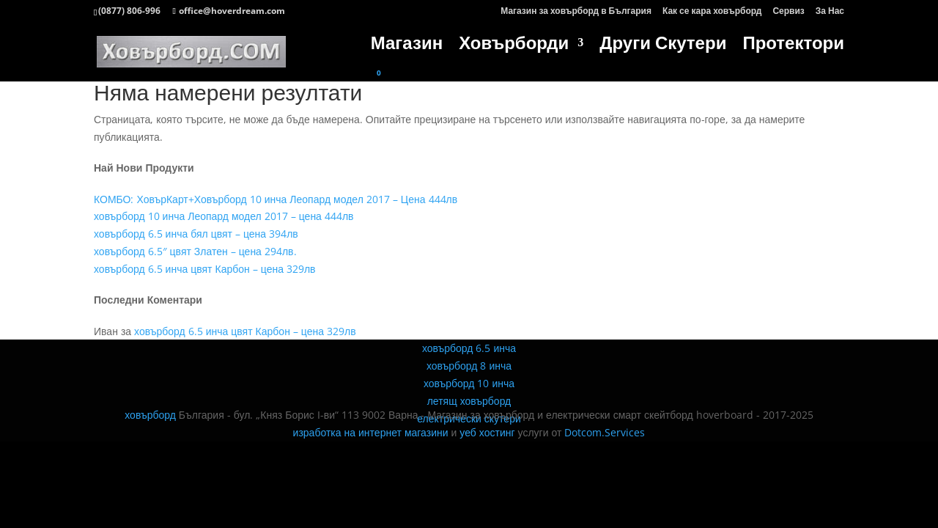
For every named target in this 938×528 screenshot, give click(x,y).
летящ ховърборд (469, 401)
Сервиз (788, 12)
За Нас (830, 12)
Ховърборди (514, 45)
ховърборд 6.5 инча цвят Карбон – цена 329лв (205, 269)
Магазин (407, 45)
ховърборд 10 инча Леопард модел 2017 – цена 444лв (224, 216)
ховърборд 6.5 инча (469, 348)
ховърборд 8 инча (469, 366)
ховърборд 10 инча (469, 383)
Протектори (793, 45)
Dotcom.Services (604, 432)
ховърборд (150, 415)
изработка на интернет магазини (370, 432)
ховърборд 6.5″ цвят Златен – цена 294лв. (195, 251)
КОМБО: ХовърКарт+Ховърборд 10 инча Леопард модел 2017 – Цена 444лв (275, 199)
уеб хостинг (486, 432)
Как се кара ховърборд (711, 12)
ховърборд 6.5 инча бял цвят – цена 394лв (196, 234)
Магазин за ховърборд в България (576, 12)
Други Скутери (662, 45)
